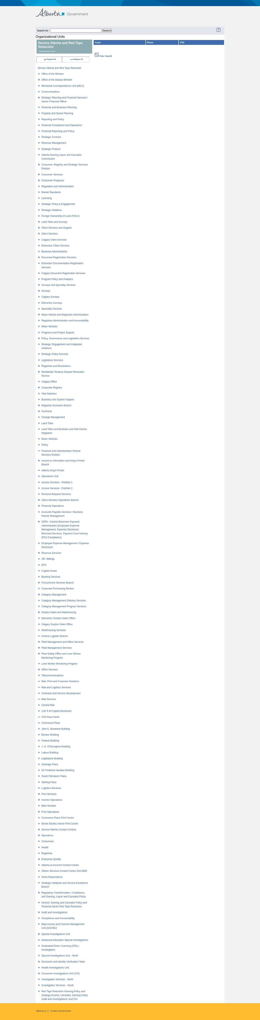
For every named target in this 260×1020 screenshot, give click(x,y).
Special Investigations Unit (55, 934)
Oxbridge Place (49, 764)
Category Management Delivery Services (63, 600)
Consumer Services (52, 174)
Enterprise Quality (51, 859)
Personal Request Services (56, 494)
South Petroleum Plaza (53, 776)
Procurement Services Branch (57, 582)
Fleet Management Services (56, 647)
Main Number (48, 805)
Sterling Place (48, 782)
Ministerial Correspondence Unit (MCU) (62, 85)
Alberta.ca (41, 1011)
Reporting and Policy (52, 119)
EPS (43, 565)
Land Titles (47, 423)
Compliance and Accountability (58, 918)
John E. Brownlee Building (55, 728)
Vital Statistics (48, 393)
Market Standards (51, 192)
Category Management (53, 594)
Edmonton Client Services (55, 245)
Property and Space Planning (57, 113)
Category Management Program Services (63, 606)
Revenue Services (51, 553)
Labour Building (49, 752)
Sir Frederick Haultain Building (57, 770)
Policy (44, 444)
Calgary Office (49, 381)
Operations (47, 835)
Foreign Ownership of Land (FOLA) (60, 216)
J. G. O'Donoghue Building (55, 746)
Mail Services (48, 699)
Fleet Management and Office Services (62, 642)
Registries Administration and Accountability (65, 320)
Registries (46, 853)
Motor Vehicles (49, 326)
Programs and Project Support (57, 332)
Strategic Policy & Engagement (58, 204)
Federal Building (50, 740)
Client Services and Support (56, 227)
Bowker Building (50, 734)
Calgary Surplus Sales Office (57, 624)
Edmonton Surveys (51, 302)
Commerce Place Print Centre (57, 817)
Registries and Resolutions (55, 366)
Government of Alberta (65, 11)
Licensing (46, 198)
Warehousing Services (53, 630)
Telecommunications (52, 675)
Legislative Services (52, 360)
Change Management (53, 417)
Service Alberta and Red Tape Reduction (59, 68)
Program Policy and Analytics (57, 279)
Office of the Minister (52, 73)
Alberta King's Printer (52, 470)
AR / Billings (48, 559)
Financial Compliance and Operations (61, 125)
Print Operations (50, 811)
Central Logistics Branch (54, 636)
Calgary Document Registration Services (63, 273)
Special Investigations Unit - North (59, 955)
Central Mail (47, 705)
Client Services (49, 233)
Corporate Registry (51, 387)
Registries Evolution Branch (56, 405)
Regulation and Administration (57, 186)
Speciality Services (51, 308)
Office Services (49, 669)
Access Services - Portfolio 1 (57, 482)
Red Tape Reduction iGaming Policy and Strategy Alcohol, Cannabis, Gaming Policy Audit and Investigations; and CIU (64, 995)
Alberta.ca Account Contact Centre (60, 865)
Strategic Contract (51, 137)
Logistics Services (51, 788)
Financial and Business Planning (59, 107)
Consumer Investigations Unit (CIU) (60, 973)
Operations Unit (49, 476)
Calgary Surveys (50, 296)
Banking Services (50, 576)
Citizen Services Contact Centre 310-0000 (64, 871)
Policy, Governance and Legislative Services (65, 338)
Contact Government (60, 1011)
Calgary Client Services (54, 239)
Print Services (48, 794)
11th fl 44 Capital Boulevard (56, 711)
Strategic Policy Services (54, 354)
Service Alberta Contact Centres (58, 829)
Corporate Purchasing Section (57, 588)
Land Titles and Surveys (54, 221)
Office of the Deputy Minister (56, 79)
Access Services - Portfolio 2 (57, 488)
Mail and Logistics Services (56, 687)
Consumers (47, 841)
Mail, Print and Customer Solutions (60, 681)
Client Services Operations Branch (60, 500)
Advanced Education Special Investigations (64, 940)
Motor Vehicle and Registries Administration (64, 314)
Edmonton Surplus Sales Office (58, 618)
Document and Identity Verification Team (63, 961)
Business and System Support (57, 399)
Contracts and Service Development (60, 693)
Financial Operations (52, 506)
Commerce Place (50, 723)
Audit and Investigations (54, 912)
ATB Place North (50, 717)
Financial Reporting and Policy (57, 131)
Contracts (46, 411)
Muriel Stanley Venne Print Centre (59, 823)
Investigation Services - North (57, 979)
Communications (50, 91)
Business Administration (54, 251)
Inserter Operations (51, 799)
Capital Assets (49, 570)
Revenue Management (53, 143)
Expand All (50, 59)
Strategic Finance (50, 149)
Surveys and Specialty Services (58, 285)
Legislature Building (52, 758)
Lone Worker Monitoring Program (59, 663)
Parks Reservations (52, 877)
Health (45, 847)
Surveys (45, 291)
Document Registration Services (58, 257)
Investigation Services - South (57, 985)
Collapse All (76, 59)
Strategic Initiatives (51, 210)
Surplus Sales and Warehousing (58, 612)
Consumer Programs (52, 180)
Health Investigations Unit (55, 967)
